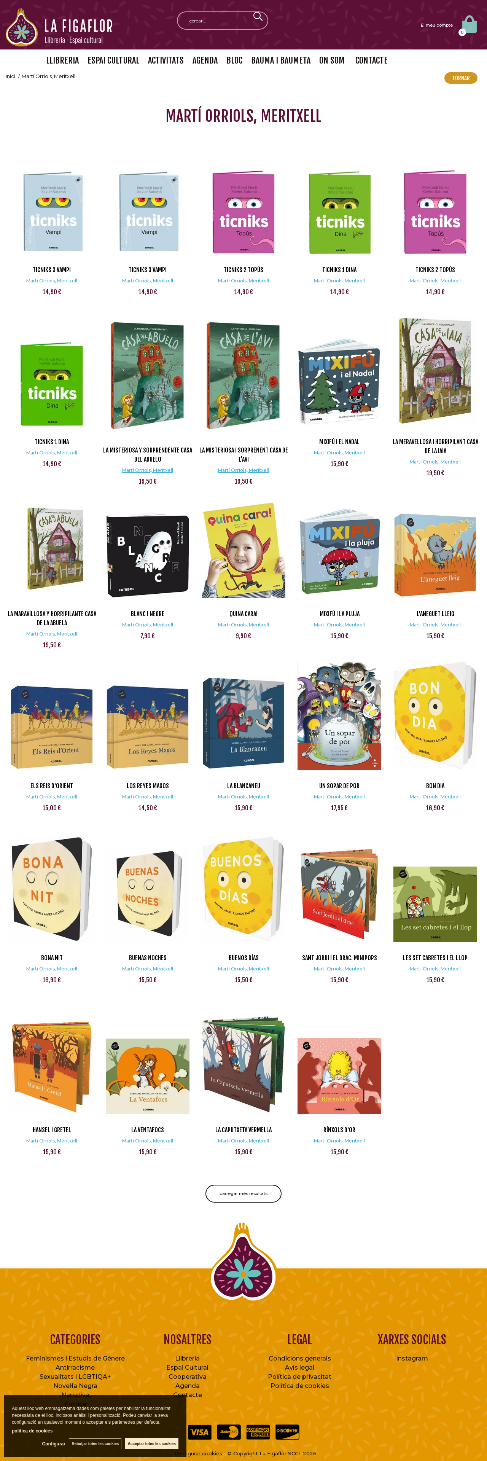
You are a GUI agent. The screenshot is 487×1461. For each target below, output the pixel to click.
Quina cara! (243, 614)
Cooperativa (188, 1376)
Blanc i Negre (147, 614)
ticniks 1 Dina (339, 270)
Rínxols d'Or (339, 1130)
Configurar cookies (199, 1453)
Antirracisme (75, 1367)
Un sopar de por (339, 786)
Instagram (412, 1358)
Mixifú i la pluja (340, 614)
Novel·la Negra (75, 1385)
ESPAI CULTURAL (113, 60)
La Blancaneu (243, 786)
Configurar (53, 1444)
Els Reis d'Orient (51, 786)
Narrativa (75, 1395)
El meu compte (437, 25)
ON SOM (332, 60)
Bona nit (52, 958)
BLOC (234, 60)
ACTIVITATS (166, 60)
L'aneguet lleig (435, 614)
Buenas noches (148, 958)
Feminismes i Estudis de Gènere (75, 1358)
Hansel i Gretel (52, 1130)
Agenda (187, 1385)
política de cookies (32, 1431)
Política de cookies (300, 1385)
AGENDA (205, 60)
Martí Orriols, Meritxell (51, 281)
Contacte (187, 1395)
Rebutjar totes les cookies (95, 1444)
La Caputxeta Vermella (243, 1130)
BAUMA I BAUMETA (280, 60)
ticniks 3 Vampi (52, 270)
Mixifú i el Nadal (339, 442)
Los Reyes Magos (148, 786)
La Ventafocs (147, 1130)
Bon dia (435, 786)
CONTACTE (370, 60)
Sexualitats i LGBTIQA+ (75, 1376)
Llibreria (187, 1358)
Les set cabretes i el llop (435, 958)
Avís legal (299, 1367)
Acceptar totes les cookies (152, 1444)
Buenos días (244, 958)
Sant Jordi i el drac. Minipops (339, 958)
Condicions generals (300, 1358)
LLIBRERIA (62, 60)
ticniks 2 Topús (243, 270)
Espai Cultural (187, 1367)
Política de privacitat (299, 1376)
